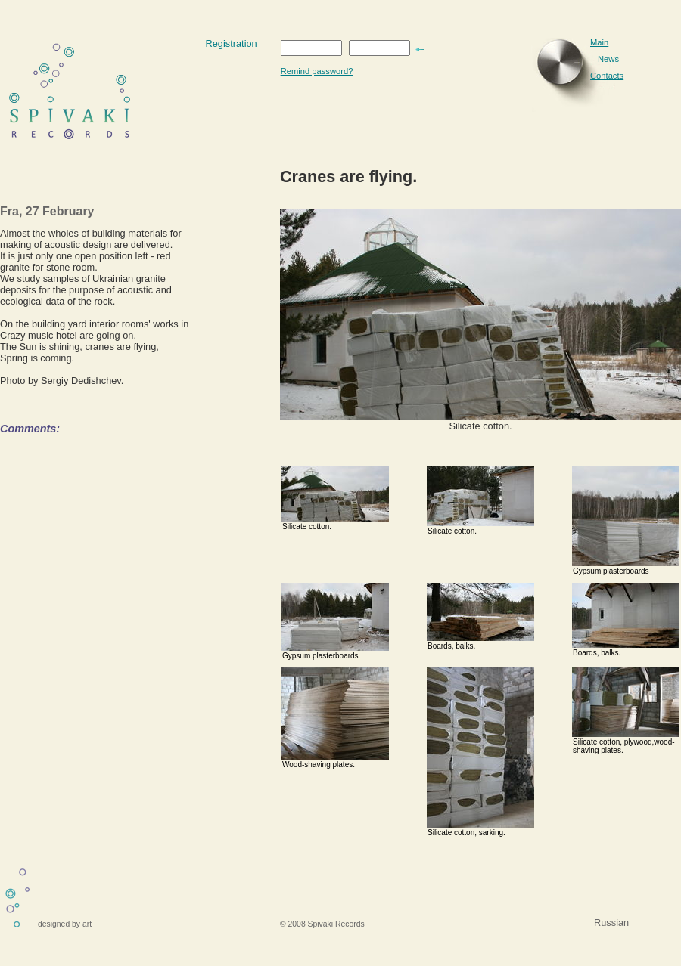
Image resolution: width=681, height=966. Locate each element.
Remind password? (317, 71)
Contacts (606, 75)
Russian (611, 922)
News (608, 58)
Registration (231, 43)
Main (599, 42)
